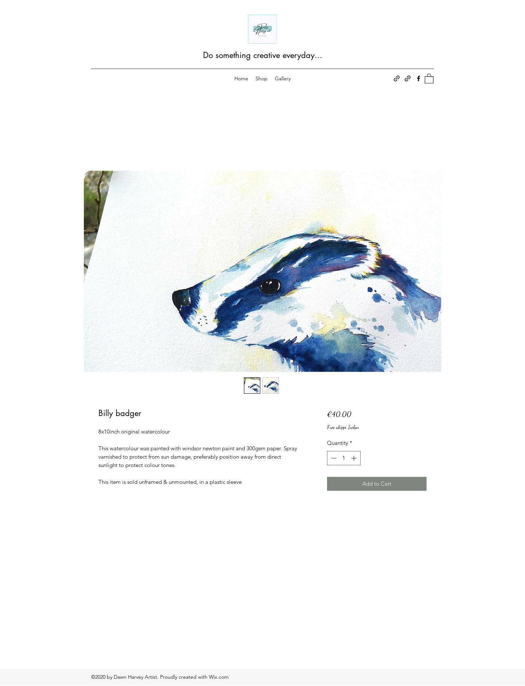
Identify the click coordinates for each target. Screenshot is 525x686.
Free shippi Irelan (343, 427)
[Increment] (354, 458)
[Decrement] (333, 458)
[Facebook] (418, 78)
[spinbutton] (344, 458)
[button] (429, 78)
